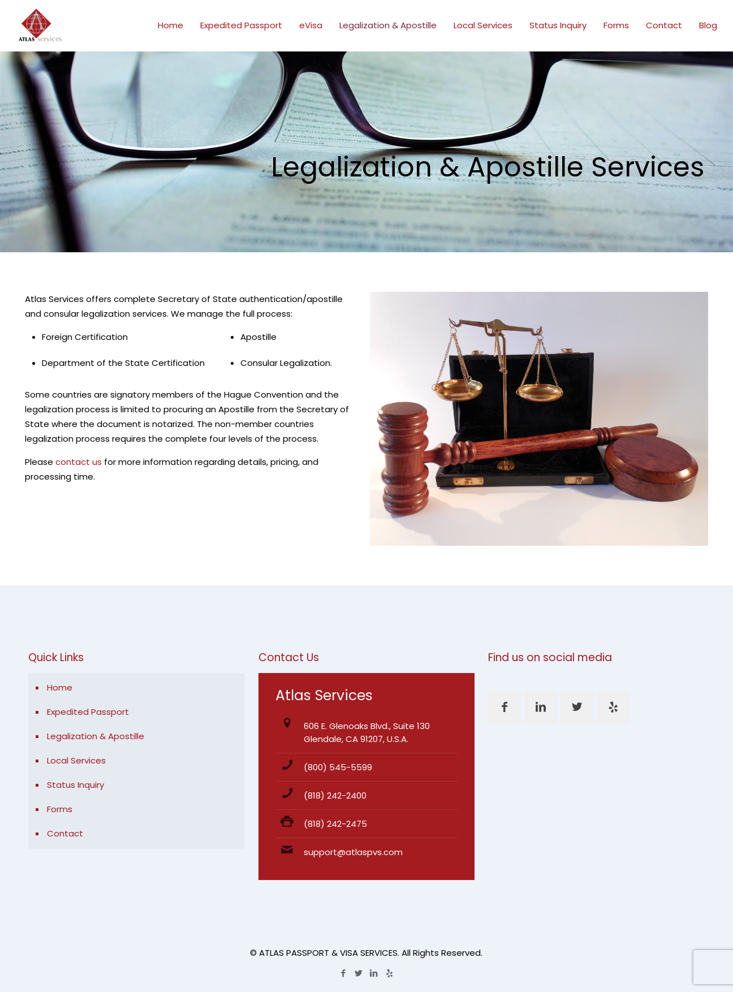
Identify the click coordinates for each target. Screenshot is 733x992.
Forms (59, 809)
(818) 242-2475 (335, 824)
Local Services (76, 760)
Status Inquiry (75, 785)
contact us (78, 462)
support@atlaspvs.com (353, 852)
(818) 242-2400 (335, 795)
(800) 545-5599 (338, 767)
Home (59, 687)
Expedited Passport (88, 712)
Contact (65, 833)
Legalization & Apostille (95, 736)
